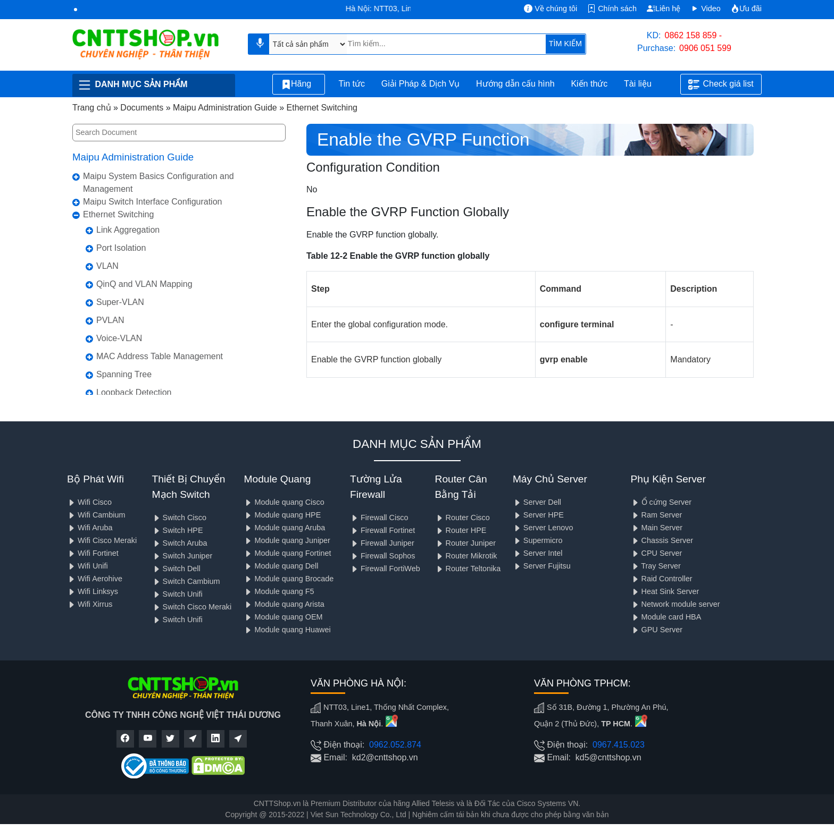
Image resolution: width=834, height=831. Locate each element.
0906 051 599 (705, 48)
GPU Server (657, 629)
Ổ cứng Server (661, 502)
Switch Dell (176, 568)
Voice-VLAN (119, 338)
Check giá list (720, 84)
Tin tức (351, 83)
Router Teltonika (468, 568)
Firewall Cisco (379, 517)
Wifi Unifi (87, 566)
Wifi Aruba (90, 527)
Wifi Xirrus (90, 604)
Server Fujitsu (542, 566)
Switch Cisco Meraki (192, 607)
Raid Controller (662, 578)
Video (705, 8)
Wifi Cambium (96, 515)
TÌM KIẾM (565, 43)
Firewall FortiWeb (385, 568)
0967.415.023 (619, 744)
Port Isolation (121, 247)
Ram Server (656, 515)
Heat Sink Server (665, 591)
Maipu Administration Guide (133, 157)
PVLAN (110, 320)
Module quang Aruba (284, 527)
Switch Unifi (177, 594)
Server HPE (538, 515)
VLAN (107, 265)
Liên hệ (663, 8)
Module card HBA (666, 617)
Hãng (298, 84)
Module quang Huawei (287, 629)
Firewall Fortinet (382, 530)
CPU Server (656, 553)
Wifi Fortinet (93, 553)
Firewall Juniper (382, 543)
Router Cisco (462, 517)
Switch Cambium (186, 581)
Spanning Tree (124, 374)
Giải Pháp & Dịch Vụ (420, 83)
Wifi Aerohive (94, 578)
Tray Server (656, 566)
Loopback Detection (133, 392)
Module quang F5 (279, 591)
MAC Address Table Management (159, 356)
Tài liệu (643, 84)
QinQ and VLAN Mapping (144, 284)
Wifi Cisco (89, 502)
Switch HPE (177, 530)
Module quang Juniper (287, 540)
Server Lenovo (543, 527)
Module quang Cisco (284, 502)
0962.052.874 (395, 744)
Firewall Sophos (382, 556)
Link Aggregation (128, 229)
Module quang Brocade (288, 578)
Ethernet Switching (118, 214)
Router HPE (461, 530)
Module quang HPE (282, 515)
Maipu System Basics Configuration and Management (158, 182)
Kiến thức (589, 83)
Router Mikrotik (466, 556)
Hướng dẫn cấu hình (515, 83)
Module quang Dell (281, 566)
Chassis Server (662, 540)
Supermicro (538, 540)
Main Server (657, 527)
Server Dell (537, 502)
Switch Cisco (179, 517)
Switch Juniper (182, 556)
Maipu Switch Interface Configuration (152, 201)
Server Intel (538, 553)
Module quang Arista (284, 604)
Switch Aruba (179, 543)
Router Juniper (465, 543)
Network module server (675, 604)
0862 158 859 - (693, 35)
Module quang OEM (283, 617)
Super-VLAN (120, 302)
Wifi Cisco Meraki (102, 540)
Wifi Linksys (92, 591)
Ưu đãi (746, 8)
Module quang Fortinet (287, 553)
